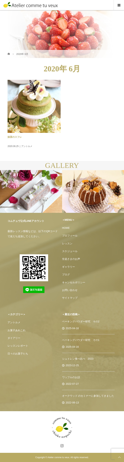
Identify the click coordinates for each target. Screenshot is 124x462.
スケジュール (70, 251)
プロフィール (70, 235)
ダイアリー (14, 338)
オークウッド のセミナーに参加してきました (88, 395)
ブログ (66, 274)
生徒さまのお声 (71, 258)
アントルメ (14, 322)
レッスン (67, 243)
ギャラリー (68, 266)
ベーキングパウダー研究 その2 (81, 321)
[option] (31, 191)
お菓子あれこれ (17, 330)
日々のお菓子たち (18, 353)
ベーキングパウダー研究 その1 (81, 340)
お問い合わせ (70, 290)
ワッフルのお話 (71, 377)
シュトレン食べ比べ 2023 (78, 358)
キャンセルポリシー (73, 282)
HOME (66, 227)
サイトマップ (70, 297)
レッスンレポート (18, 345)
